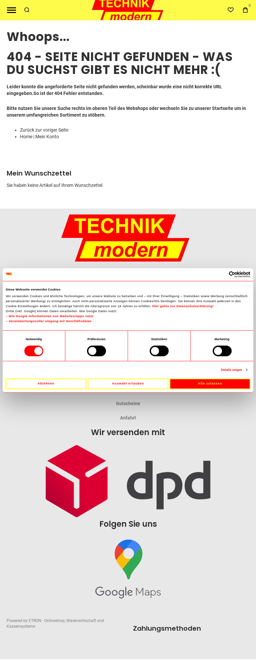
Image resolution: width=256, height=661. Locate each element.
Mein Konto (47, 136)
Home (26, 136)
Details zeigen (231, 369)
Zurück (27, 130)
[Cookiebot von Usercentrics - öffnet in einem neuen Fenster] (221, 275)
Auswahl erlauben (128, 383)
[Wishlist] (230, 10)
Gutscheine (128, 403)
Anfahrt (128, 417)
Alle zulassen (210, 383)
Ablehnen (46, 383)
